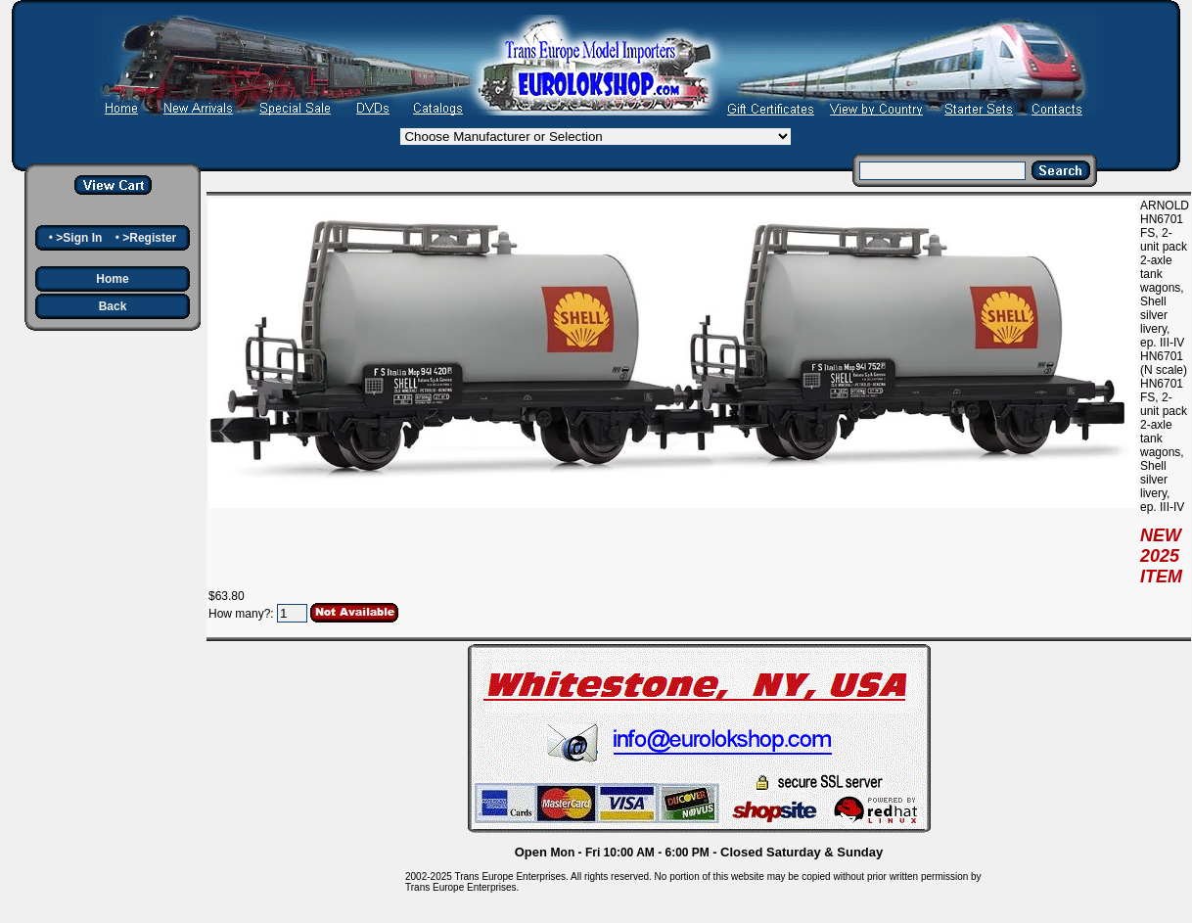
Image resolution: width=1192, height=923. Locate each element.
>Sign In (79, 238)
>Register (149, 238)
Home (112, 279)
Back (113, 306)
